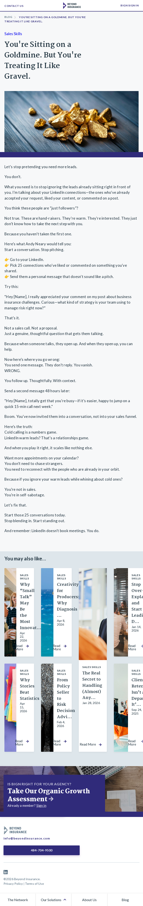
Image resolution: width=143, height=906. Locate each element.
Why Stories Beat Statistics (29, 689)
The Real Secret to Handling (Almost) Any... (92, 685)
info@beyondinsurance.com (27, 838)
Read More (19, 647)
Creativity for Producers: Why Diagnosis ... (68, 600)
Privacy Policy (13, 883)
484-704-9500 (42, 850)
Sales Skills (13, 33)
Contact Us (13, 6)
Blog (8, 17)
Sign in (41, 805)
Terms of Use (34, 883)
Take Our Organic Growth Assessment (49, 795)
